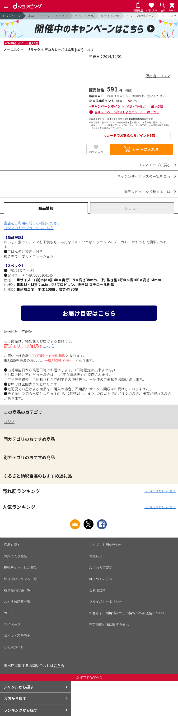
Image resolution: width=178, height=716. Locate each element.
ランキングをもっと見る (160, 491)
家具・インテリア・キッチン (48, 16)
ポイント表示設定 (17, 635)
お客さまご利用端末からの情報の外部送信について (127, 613)
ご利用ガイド (14, 647)
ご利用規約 (97, 590)
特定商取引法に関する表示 (109, 624)
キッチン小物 (110, 16)
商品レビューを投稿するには (147, 191)
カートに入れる (141, 149)
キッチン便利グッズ (140, 16)
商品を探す (12, 544)
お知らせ (95, 556)
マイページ (12, 624)
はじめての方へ (100, 578)
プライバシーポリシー (105, 601)
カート (9, 613)
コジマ (9, 421)
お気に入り (96, 152)
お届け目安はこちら (89, 313)
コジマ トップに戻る (154, 165)
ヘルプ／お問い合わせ (105, 544)
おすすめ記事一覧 (17, 601)
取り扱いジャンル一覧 (20, 578)
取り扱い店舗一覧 (17, 590)
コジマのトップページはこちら (29, 227)
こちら (48, 346)
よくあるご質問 (100, 567)
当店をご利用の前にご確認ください (32, 222)
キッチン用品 (84, 16)
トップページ (11, 16)
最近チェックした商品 (20, 567)
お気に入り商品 (15, 556)
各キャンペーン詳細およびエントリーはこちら (127, 112)
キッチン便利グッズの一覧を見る (143, 176)
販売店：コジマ (157, 75)
